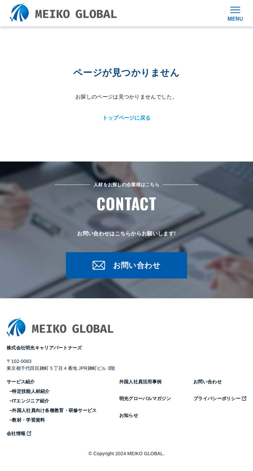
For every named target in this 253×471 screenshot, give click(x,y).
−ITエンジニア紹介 (29, 401)
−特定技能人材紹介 (29, 392)
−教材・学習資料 (27, 420)
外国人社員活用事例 (140, 382)
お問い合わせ (207, 382)
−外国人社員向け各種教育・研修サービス (53, 411)
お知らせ (128, 416)
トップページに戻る (126, 118)
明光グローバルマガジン (145, 399)
